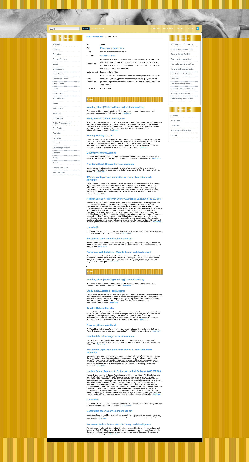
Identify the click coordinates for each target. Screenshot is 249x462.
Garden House (58, 93)
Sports (55, 163)
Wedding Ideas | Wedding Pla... (183, 44)
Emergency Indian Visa (112, 48)
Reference (57, 138)
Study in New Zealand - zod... (182, 49)
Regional (56, 143)
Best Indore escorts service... (182, 84)
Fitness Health (58, 84)
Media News (57, 113)
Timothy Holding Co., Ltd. (180, 54)
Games (55, 89)
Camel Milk (175, 79)
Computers (57, 54)
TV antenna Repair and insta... (182, 69)
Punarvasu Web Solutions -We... (183, 89)
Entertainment (58, 69)
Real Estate (57, 128)
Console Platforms (60, 59)
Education (56, 64)
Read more (127, 113)
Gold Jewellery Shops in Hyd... (182, 98)
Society (55, 158)
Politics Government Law (62, 123)
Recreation (57, 133)
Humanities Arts (59, 98)
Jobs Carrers (58, 108)
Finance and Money (60, 79)
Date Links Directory (94, 36)
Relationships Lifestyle (61, 148)
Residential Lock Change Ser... (182, 64)
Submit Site (155, 28)
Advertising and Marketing (181, 130)
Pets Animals (58, 118)
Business (56, 49)
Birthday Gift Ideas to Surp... (181, 93)
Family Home (58, 74)
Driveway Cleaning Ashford (181, 59)
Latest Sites (168, 28)
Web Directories (59, 172)
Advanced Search (98, 28)
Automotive (57, 44)
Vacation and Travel (60, 167)
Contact (190, 28)
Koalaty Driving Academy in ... (182, 74)
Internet (56, 103)
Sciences (56, 153)
